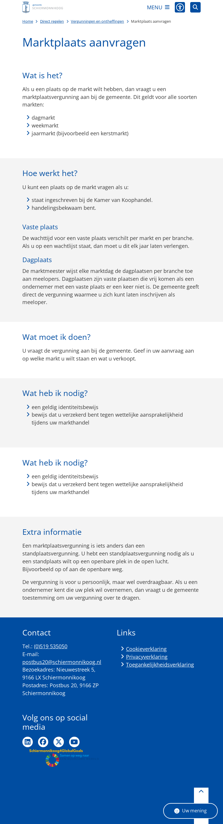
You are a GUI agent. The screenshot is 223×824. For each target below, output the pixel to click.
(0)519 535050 (50, 646)
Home (27, 21)
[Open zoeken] (195, 7)
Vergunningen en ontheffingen (97, 21)
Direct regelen (52, 21)
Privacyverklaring (147, 656)
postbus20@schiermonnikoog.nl (61, 661)
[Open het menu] (158, 7)
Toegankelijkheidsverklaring (160, 664)
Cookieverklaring (146, 648)
